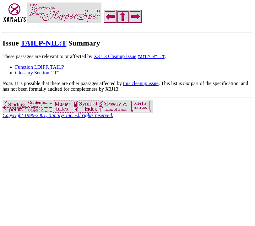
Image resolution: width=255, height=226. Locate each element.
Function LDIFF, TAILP (39, 67)
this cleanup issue (141, 83)
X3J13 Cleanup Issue (115, 56)
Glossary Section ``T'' (37, 72)
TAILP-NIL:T (44, 43)
